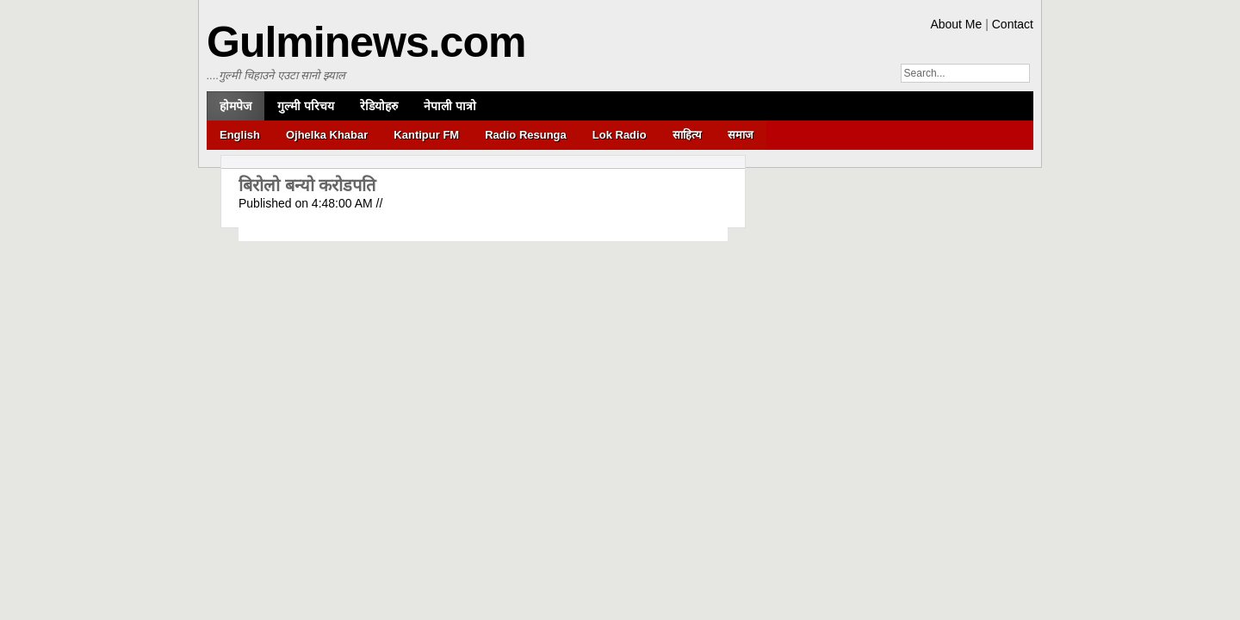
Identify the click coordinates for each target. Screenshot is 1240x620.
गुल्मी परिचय (305, 106)
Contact (1012, 24)
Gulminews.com (366, 42)
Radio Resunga (526, 134)
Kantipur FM (426, 134)
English (240, 134)
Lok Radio (619, 134)
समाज (740, 134)
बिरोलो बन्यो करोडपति (307, 185)
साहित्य (687, 134)
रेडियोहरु (379, 106)
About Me (956, 24)
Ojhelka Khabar (327, 134)
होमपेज (235, 106)
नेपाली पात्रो (450, 106)
